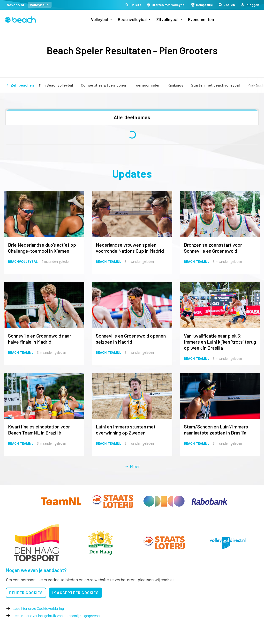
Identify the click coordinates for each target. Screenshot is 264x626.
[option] (36, 543)
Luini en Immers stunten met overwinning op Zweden (126, 429)
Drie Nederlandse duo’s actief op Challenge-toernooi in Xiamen (42, 248)
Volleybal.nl (40, 4)
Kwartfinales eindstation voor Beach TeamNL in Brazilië (39, 429)
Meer (132, 466)
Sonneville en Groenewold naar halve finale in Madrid (39, 339)
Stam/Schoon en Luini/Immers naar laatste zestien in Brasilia (216, 429)
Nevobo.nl (15, 4)
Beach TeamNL (108, 262)
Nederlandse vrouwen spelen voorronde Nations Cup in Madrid (130, 248)
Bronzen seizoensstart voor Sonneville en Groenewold (213, 248)
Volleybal (99, 19)
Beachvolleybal (132, 19)
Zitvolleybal (167, 19)
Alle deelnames (132, 117)
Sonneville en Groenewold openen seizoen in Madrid (131, 339)
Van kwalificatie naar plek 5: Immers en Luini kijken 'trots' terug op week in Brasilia (220, 342)
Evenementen (201, 19)
